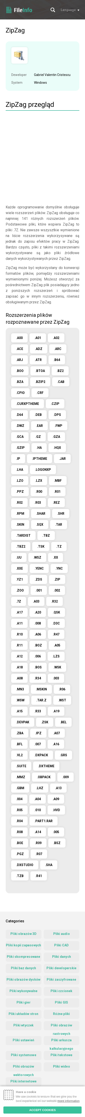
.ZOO (20, 590)
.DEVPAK (22, 722)
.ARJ (19, 360)
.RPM (20, 513)
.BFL (19, 744)
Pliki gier (24, 1002)
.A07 (56, 733)
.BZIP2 (40, 382)
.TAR (58, 524)
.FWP (58, 426)
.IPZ (38, 733)
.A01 (37, 338)
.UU (19, 557)
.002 (57, 590)
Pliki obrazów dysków (23, 979)
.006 (37, 656)
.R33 (37, 711)
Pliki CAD (61, 945)
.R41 (38, 876)
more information (69, 1101)
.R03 (37, 502)
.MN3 (20, 689)
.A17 (19, 612)
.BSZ (57, 843)
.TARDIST (23, 535)
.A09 (56, 799)
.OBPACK (44, 777)
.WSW (20, 700)
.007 (37, 744)
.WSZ (37, 557)
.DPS (57, 415)
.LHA (19, 469)
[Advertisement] (42, 158)
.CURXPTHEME (27, 404)
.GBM (20, 788)
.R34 (37, 678)
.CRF (40, 393)
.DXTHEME (46, 766)
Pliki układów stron (24, 1014)
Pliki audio (61, 934)
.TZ (59, 546)
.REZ (56, 502)
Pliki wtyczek (23, 1025)
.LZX (38, 480)
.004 (19, 799)
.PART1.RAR (43, 821)
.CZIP (55, 404)
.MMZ (20, 777)
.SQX (39, 524)
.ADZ (38, 349)
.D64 (19, 415)
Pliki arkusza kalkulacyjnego (61, 1041)
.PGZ (20, 854)
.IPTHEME (39, 458)
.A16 (56, 744)
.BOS (38, 667)
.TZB (20, 876)
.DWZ (20, 426)
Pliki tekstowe (62, 1055)
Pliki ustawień (23, 1040)
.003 (56, 678)
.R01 (57, 491)
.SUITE (21, 766)
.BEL (63, 722)
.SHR (60, 513)
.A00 (19, 338)
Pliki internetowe (23, 1081)
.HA (39, 447)
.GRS (63, 755)
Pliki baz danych (23, 968)
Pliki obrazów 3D (23, 934)
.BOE (19, 843)
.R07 (39, 854)
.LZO (19, 480)
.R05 (19, 810)
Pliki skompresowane (23, 956)
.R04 (19, 821)
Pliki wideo (61, 1066)
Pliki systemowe (23, 1055)
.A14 (37, 832)
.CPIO (20, 393)
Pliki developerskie (61, 968)
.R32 (54, 601)
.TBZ (46, 535)
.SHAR (40, 513)
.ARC (57, 349)
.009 (65, 777)
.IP (18, 458)
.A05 (57, 645)
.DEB (38, 415)
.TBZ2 (20, 546)
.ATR (38, 360)
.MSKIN (41, 689)
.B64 (56, 360)
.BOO (20, 371)
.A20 (37, 612)
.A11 (19, 623)
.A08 (19, 678)
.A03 (36, 601)
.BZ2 (60, 371)
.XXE (19, 568)
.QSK (56, 612)
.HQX (57, 447)
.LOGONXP (43, 469)
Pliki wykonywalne (23, 991)
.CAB (60, 382)
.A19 (56, 711)
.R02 (19, 502)
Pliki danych (61, 956)
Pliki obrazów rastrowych (61, 1026)
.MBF (58, 480)
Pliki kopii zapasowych (23, 945)
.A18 (19, 667)
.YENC (39, 568)
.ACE (19, 349)
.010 (37, 810)
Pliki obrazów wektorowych (23, 1068)
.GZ (38, 437)
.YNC (59, 568)
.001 (39, 590)
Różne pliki (61, 1014)
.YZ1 (19, 579)
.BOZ (38, 645)
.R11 (19, 645)
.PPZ (20, 491)
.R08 (19, 832)
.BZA (19, 382)
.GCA (20, 437)
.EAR (39, 426)
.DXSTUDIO (24, 865)
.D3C (56, 623)
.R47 (56, 634)
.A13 (58, 788)
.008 (37, 623)
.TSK (40, 546)
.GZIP (20, 447)
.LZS (56, 656)
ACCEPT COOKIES (42, 1110)
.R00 (39, 491)
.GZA (56, 437)
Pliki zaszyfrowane (61, 979)
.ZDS (38, 579)
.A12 (19, 656)
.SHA (48, 865)
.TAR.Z (41, 700)
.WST (62, 700)
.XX (55, 557)
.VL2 (19, 755)
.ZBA (19, 733)
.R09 (38, 843)
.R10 (19, 634)
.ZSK (44, 722)
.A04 (37, 799)
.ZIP (57, 579)
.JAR (62, 458)
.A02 (56, 338)
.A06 (37, 634)
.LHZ (39, 788)
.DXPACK (41, 755)
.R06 (62, 689)
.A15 (19, 711)
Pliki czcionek (62, 991)
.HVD (56, 810)
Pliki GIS (61, 1002)
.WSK (57, 667)
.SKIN (20, 524)
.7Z (18, 601)
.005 (56, 832)
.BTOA (40, 371)
